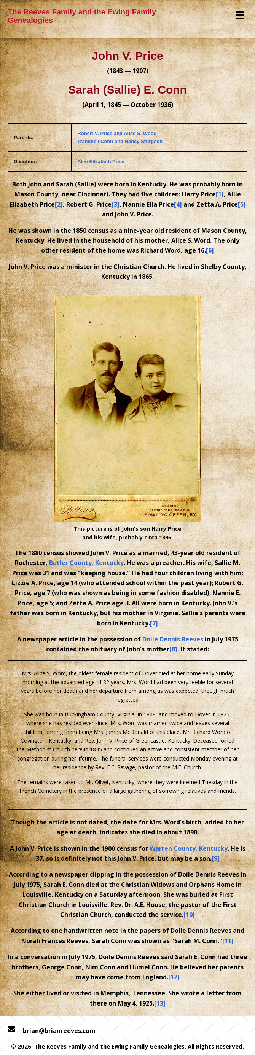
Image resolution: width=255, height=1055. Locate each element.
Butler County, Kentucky (86, 563)
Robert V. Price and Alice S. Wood (116, 133)
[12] (174, 977)
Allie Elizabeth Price (100, 161)
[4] (178, 204)
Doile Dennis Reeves (172, 639)
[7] (154, 623)
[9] (216, 858)
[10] (189, 914)
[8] (173, 649)
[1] (220, 194)
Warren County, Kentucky (189, 848)
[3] (116, 204)
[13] (160, 1003)
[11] (228, 941)
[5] (242, 204)
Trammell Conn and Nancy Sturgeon (120, 141)
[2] (59, 204)
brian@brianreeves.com (59, 1030)
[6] (210, 250)
